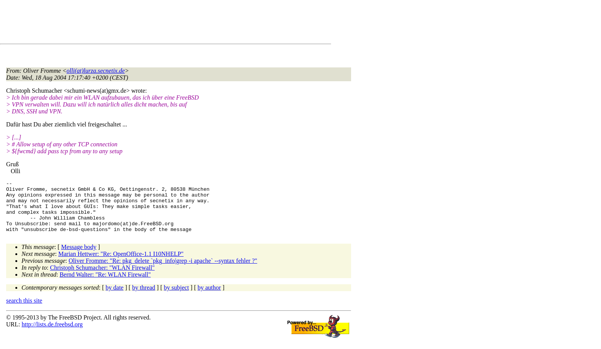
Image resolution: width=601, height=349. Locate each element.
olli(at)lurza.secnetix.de (96, 70)
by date (115, 298)
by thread (143, 298)
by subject (176, 298)
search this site (24, 311)
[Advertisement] (145, 23)
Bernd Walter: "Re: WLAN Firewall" (105, 285)
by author (209, 298)
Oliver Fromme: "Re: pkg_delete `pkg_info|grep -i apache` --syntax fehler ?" (163, 271)
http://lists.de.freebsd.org (51, 334)
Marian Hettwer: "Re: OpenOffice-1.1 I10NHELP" (121, 264)
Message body (79, 257)
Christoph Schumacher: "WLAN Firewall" (102, 278)
